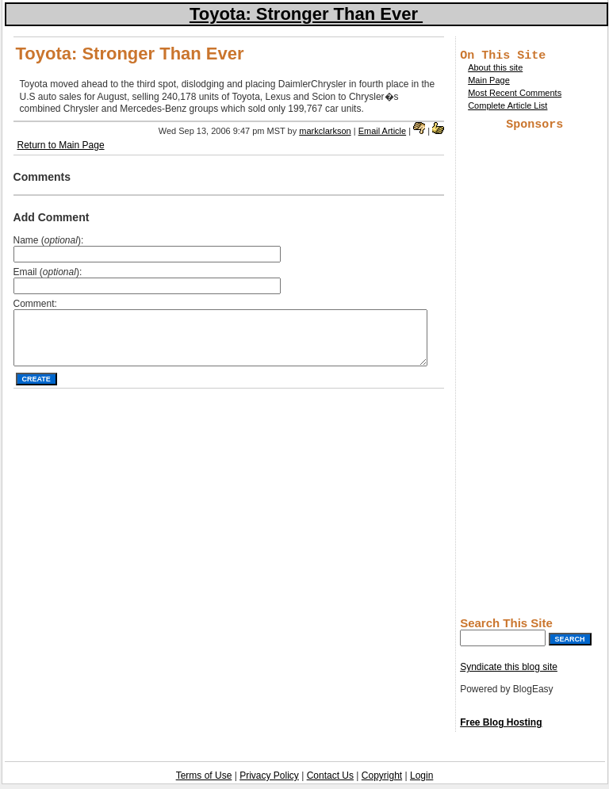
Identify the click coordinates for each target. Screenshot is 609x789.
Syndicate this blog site (508, 671)
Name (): (48, 240)
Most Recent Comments (514, 95)
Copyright (382, 780)
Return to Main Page (61, 145)
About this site (495, 70)
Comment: (35, 303)
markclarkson (324, 131)
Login (421, 780)
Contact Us (330, 780)
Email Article (382, 131)
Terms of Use (204, 780)
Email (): (47, 272)
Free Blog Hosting (501, 727)
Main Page (489, 82)
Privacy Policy (269, 780)
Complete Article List (507, 108)
